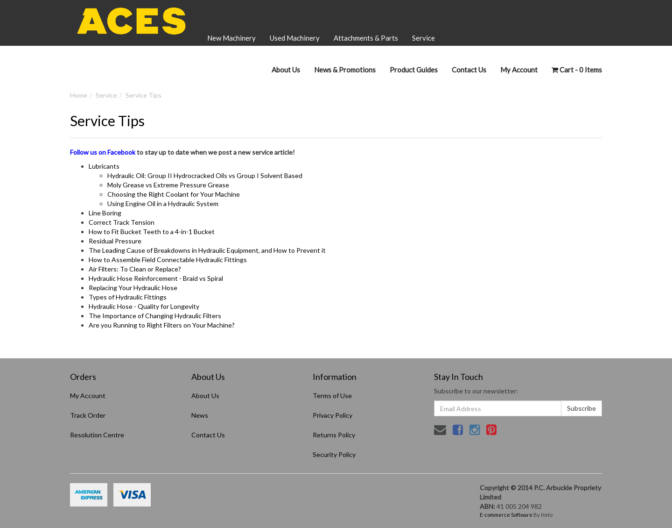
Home (78, 95)
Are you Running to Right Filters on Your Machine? (162, 325)
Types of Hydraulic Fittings (128, 297)
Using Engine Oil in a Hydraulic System (162, 203)
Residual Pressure (115, 241)
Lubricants (104, 166)
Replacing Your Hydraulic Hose (133, 288)
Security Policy (334, 454)
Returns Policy (334, 435)
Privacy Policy (332, 415)
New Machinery (231, 38)
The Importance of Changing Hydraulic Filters (155, 316)
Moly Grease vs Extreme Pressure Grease (168, 185)
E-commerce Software (506, 515)
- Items (577, 69)
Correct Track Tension (121, 222)
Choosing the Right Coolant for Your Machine (173, 194)
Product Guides (414, 69)
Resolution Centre (97, 435)
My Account (87, 396)
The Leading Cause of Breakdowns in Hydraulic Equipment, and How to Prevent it (207, 250)
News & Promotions (345, 69)
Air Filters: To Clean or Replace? (135, 269)
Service (423, 38)
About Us (286, 69)
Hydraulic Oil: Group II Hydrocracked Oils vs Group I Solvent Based (204, 175)
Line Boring (105, 213)
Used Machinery (295, 38)
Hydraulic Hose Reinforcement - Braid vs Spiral (156, 278)
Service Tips (143, 95)
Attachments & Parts (366, 38)
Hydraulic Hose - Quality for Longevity (144, 306)
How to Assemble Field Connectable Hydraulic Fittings (168, 260)
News (199, 415)
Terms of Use (332, 396)
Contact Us (469, 69)
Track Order (87, 415)
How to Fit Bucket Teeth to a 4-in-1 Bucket (152, 231)
